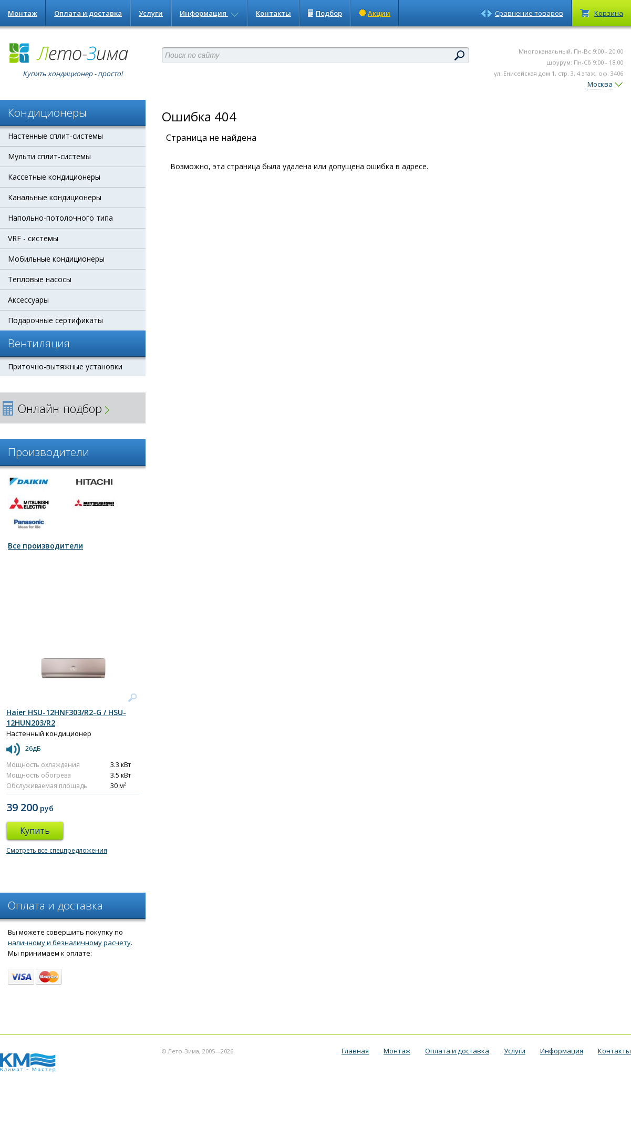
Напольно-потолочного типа (60, 218)
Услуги (151, 13)
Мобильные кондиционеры (56, 259)
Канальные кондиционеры (54, 197)
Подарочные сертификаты (55, 320)
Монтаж (22, 13)
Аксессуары (28, 300)
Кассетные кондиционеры (54, 177)
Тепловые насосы (39, 279)
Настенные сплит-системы (55, 136)
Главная (355, 1051)
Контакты (273, 13)
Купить (35, 830)
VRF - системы (33, 238)
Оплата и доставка (88, 13)
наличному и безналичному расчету (69, 942)
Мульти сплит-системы (49, 156)
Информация (209, 13)
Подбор (325, 13)
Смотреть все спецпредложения (56, 850)
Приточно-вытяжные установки (65, 366)
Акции (374, 13)
